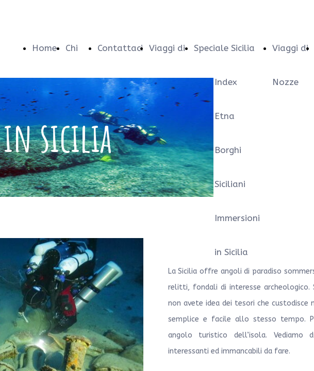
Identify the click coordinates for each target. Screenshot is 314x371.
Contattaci (120, 48)
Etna (224, 116)
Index (225, 82)
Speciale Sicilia (224, 48)
